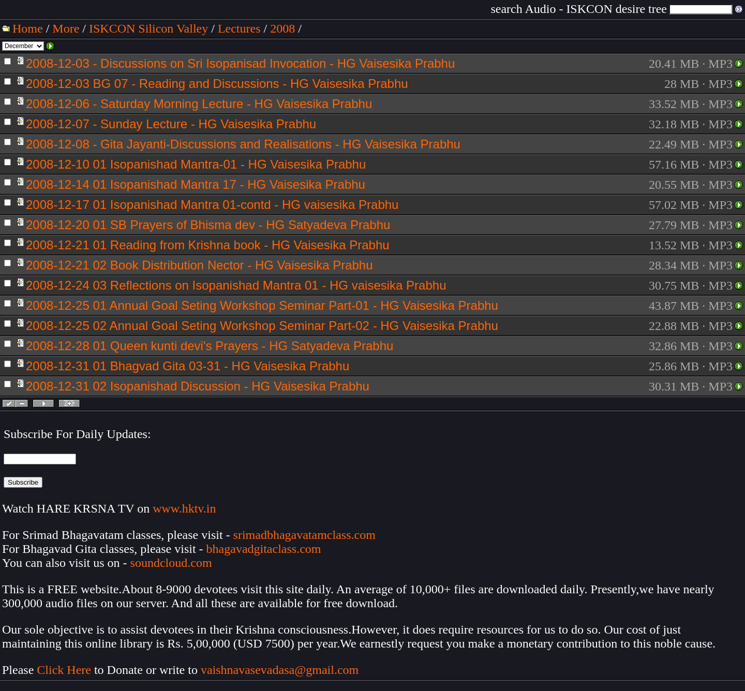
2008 (282, 28)
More (65, 28)
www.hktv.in (184, 508)
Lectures (239, 28)
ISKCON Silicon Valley (148, 28)
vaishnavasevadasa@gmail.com (281, 670)
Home (27, 28)
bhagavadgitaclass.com (263, 548)
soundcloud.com (171, 562)
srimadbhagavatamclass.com (304, 535)
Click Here (64, 670)
